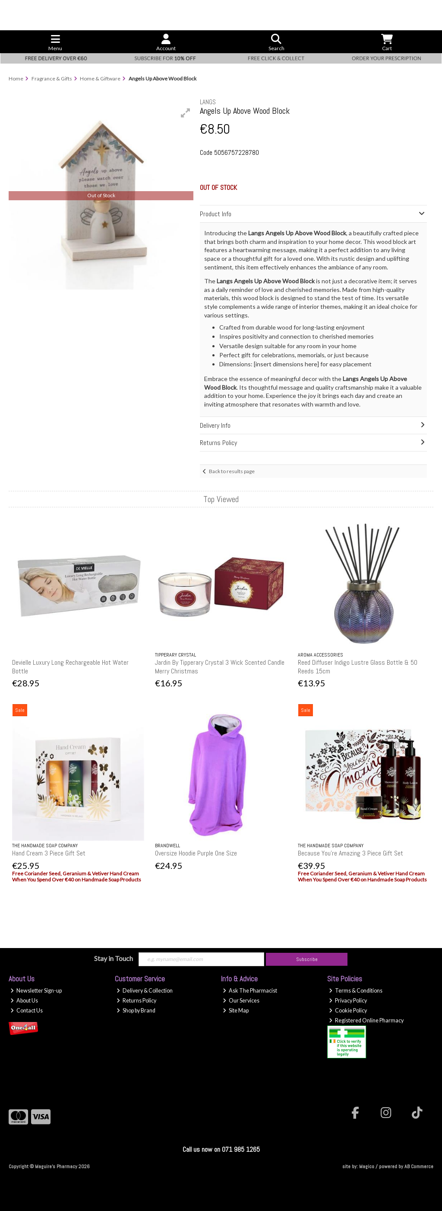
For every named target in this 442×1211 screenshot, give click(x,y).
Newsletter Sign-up (36, 990)
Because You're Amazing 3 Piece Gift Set (350, 853)
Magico (366, 1166)
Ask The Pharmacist (250, 990)
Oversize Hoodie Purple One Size (196, 853)
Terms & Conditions (355, 990)
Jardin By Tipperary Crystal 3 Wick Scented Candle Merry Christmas (219, 666)
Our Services (241, 1000)
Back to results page (232, 471)
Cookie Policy (348, 1010)
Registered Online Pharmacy (366, 1020)
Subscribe (307, 959)
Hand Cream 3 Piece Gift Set (48, 853)
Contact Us (26, 1010)
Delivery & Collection (145, 990)
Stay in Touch (113, 958)
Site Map (236, 1010)
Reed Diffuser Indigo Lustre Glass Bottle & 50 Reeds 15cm (357, 666)
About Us (24, 1000)
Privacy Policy (348, 1000)
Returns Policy (136, 1000)
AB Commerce (418, 1166)
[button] (186, 113)
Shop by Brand (136, 1010)
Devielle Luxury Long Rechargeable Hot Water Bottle (70, 666)
